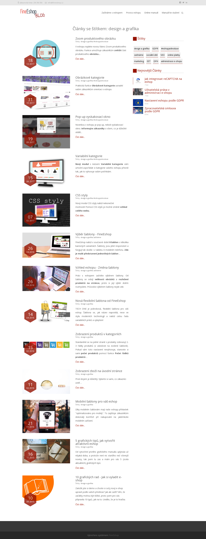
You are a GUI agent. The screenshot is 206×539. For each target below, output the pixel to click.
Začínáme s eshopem (112, 12)
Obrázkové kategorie (89, 77)
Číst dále (79, 58)
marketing (139, 61)
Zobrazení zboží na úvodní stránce (98, 371)
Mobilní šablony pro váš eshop (96, 401)
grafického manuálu (107, 451)
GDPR (155, 48)
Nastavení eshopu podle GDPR (164, 100)
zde (122, 286)
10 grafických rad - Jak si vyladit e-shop (98, 478)
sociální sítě (152, 55)
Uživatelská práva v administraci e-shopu (158, 91)
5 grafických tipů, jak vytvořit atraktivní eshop (95, 442)
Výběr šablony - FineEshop (93, 234)
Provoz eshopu (133, 12)
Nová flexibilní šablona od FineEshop (100, 301)
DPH (156, 61)
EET (149, 61)
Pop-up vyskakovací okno (92, 117)
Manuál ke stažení (170, 12)
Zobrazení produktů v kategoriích (98, 334)
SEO (163, 55)
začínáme (97, 237)
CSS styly (81, 195)
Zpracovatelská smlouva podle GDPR (160, 109)
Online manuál (151, 12)
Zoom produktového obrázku (95, 38)
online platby (174, 55)
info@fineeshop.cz (55, 2)
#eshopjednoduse (101, 41)
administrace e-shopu (171, 61)
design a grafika (87, 41)
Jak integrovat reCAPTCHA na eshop (163, 80)
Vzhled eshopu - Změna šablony (97, 267)
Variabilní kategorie (88, 156)
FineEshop (80, 242)
